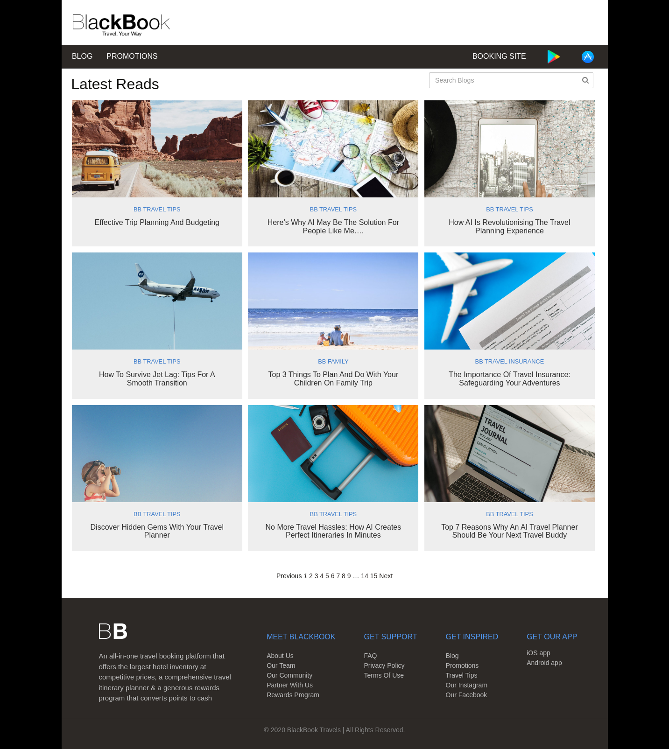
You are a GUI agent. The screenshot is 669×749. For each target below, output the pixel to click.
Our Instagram (466, 685)
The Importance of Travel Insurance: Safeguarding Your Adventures (509, 379)
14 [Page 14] (364, 576)
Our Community (289, 675)
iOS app (538, 653)
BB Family (333, 361)
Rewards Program (293, 695)
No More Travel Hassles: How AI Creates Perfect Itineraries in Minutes (333, 531)
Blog (82, 56)
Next (386, 576)
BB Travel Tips (157, 209)
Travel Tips (462, 675)
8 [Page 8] (343, 576)
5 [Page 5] (327, 576)
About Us (280, 655)
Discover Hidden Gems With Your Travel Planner (157, 531)
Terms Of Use (384, 675)
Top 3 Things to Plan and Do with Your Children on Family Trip (333, 379)
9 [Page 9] (349, 576)
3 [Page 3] (316, 576)
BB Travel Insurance (509, 361)
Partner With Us (290, 685)
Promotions (131, 56)
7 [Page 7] (338, 576)
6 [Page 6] (333, 576)
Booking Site (499, 56)
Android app (544, 662)
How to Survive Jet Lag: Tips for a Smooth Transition (157, 379)
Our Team (281, 665)
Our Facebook (466, 695)
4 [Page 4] (322, 576)
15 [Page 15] (374, 576)
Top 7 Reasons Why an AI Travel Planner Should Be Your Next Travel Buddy (509, 531)
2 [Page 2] (311, 576)
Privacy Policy (384, 665)
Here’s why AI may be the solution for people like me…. (333, 226)
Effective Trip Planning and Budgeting (157, 222)
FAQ (370, 655)
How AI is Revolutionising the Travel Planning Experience (509, 226)
